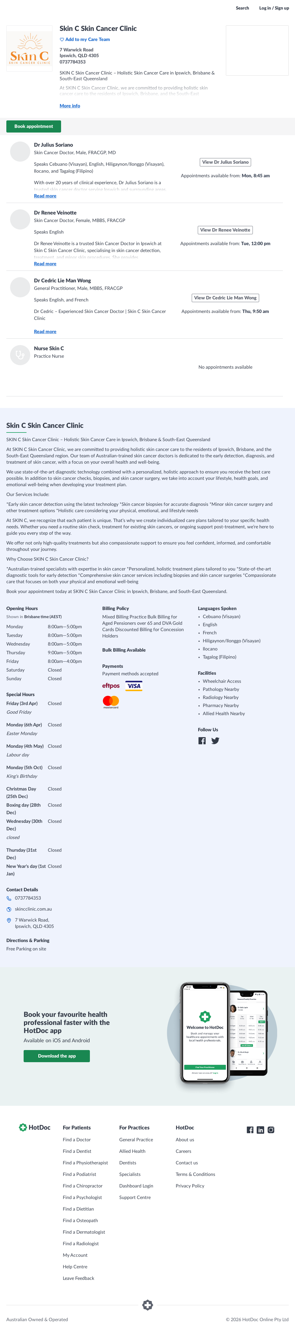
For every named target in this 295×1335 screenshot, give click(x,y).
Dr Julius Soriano (53, 145)
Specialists (130, 1174)
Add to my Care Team (85, 39)
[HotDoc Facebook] (250, 1130)
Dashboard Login (136, 1186)
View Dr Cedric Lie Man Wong (225, 298)
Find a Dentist (77, 1151)
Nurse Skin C (49, 348)
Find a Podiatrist (79, 1174)
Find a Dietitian (78, 1209)
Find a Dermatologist (84, 1232)
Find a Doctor (77, 1140)
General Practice (136, 1140)
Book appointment (33, 126)
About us (185, 1140)
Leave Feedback (78, 1278)
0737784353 (28, 898)
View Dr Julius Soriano (225, 162)
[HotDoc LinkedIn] (260, 1130)
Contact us (187, 1163)
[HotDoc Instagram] (271, 1130)
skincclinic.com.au (33, 909)
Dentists (127, 1163)
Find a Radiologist (81, 1243)
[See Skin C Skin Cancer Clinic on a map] (257, 50)
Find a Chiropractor (83, 1186)
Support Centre (135, 1197)
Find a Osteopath (80, 1220)
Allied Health (132, 1151)
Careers (183, 1151)
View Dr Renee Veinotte (225, 230)
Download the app (57, 1056)
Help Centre (75, 1267)
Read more (45, 196)
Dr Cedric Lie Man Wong (62, 281)
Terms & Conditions (195, 1174)
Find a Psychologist (82, 1197)
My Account (75, 1255)
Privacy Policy (190, 1186)
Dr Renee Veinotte (55, 213)
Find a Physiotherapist (85, 1163)
